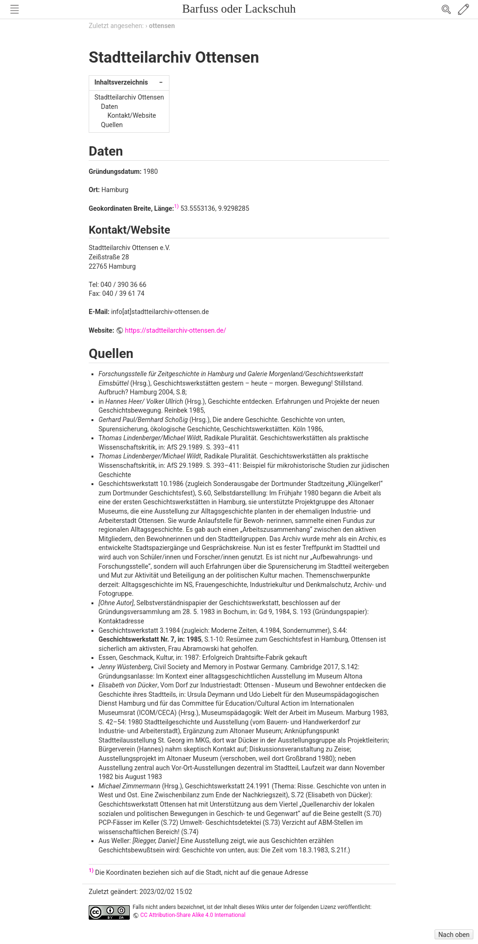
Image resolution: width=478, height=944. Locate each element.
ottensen (162, 25)
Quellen (112, 125)
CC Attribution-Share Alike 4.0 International (193, 915)
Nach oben (454, 934)
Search (446, 9)
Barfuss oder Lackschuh (238, 8)
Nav (14, 9)
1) (176, 206)
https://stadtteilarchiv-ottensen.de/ (175, 330)
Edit (464, 9)
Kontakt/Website (131, 115)
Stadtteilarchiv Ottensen (129, 97)
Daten (109, 106)
